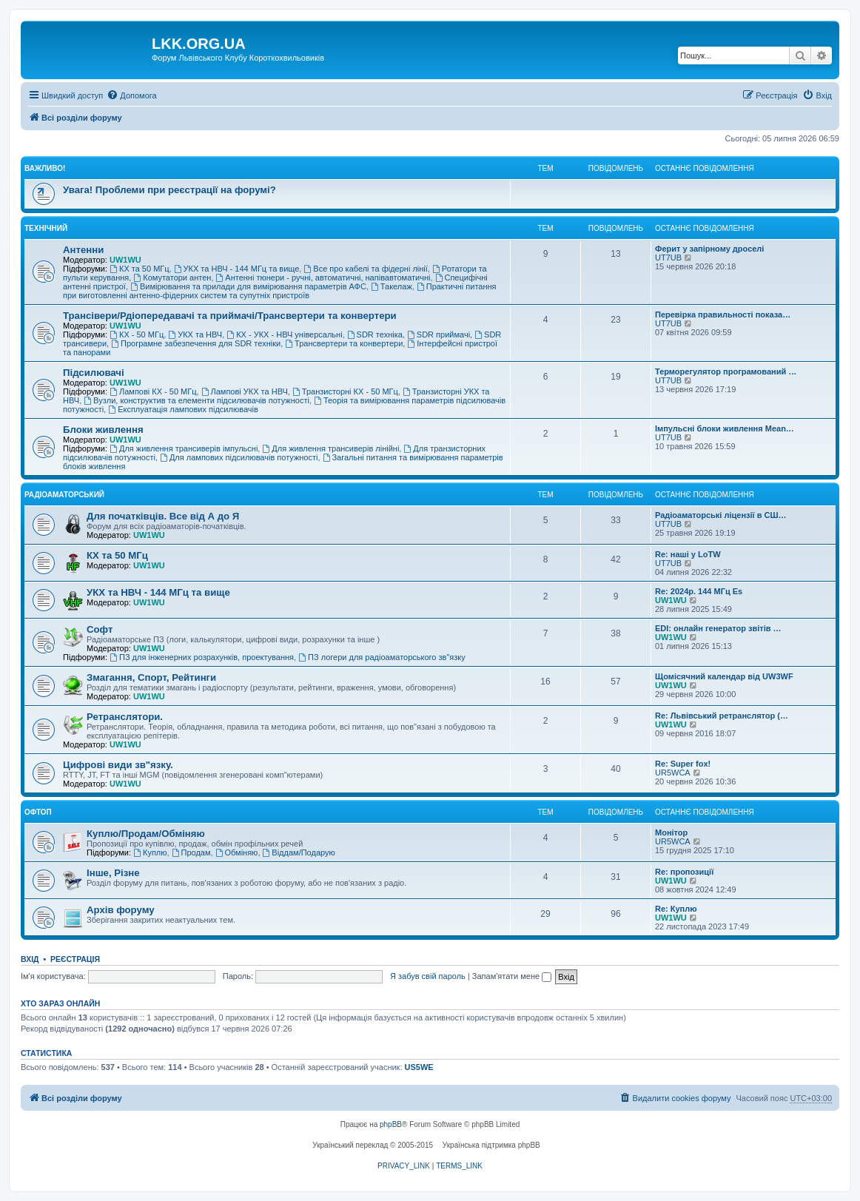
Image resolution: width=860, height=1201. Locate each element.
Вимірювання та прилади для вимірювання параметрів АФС (248, 286)
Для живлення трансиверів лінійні (330, 448)
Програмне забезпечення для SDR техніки (195, 343)
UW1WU (125, 259)
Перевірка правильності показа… (722, 314)
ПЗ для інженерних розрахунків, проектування (202, 657)
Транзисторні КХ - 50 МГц (345, 391)
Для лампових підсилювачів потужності (239, 457)
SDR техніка (375, 334)
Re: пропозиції (684, 871)
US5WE (419, 1067)
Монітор (671, 832)
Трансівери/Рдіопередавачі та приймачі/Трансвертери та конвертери (230, 315)
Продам (191, 852)
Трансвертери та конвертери (344, 343)
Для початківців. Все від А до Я (163, 516)
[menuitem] (131, 95)
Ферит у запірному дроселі (709, 248)
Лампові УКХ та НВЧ (244, 391)
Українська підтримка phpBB (491, 1145)
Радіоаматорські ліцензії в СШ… (721, 515)
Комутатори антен (172, 277)
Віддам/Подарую (299, 852)
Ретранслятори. (125, 716)
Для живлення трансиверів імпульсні (184, 448)
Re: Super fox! (682, 763)
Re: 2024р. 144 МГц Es (698, 591)
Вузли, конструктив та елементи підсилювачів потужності (196, 400)
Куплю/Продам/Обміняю (146, 833)
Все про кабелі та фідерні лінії (365, 268)
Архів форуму (121, 909)
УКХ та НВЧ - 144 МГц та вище (237, 268)
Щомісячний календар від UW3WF (724, 676)
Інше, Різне (113, 872)
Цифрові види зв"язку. (118, 764)
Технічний (45, 228)
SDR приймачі (438, 334)
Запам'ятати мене (511, 976)
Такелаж (391, 286)
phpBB (391, 1124)
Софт (99, 629)
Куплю (150, 852)
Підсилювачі (93, 372)
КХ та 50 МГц (139, 268)
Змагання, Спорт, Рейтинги (151, 677)
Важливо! (44, 168)
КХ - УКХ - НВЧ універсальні (284, 334)
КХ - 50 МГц (137, 334)
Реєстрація (75, 959)
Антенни (83, 249)
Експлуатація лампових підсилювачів (183, 409)
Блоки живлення (103, 429)
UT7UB (668, 257)
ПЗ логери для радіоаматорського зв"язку (382, 657)
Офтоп (38, 812)
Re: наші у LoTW (688, 554)
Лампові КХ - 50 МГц (153, 391)
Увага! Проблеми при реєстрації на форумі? (169, 189)
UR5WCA (673, 772)
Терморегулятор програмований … (725, 371)
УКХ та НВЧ (195, 334)
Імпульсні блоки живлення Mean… (724, 428)
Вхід (30, 959)
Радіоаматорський (64, 495)
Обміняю (236, 852)
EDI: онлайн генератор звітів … (718, 628)
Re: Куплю (676, 908)
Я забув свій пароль (428, 976)
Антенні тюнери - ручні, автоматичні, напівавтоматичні (323, 277)
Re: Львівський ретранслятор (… (721, 715)
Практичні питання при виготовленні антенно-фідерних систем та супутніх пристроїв (280, 291)
